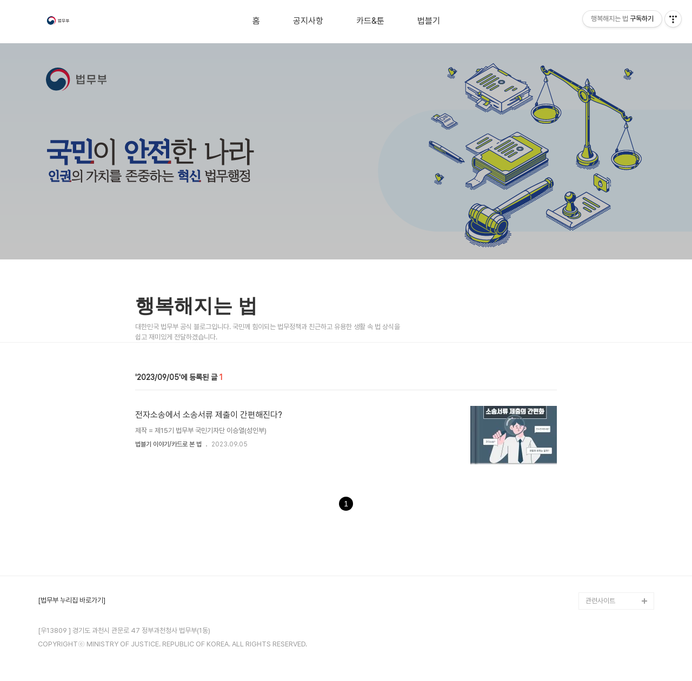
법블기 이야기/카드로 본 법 (168, 444)
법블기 (428, 21)
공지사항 (308, 21)
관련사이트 (600, 601)
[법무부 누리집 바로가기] (71, 600)
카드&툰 (370, 21)
